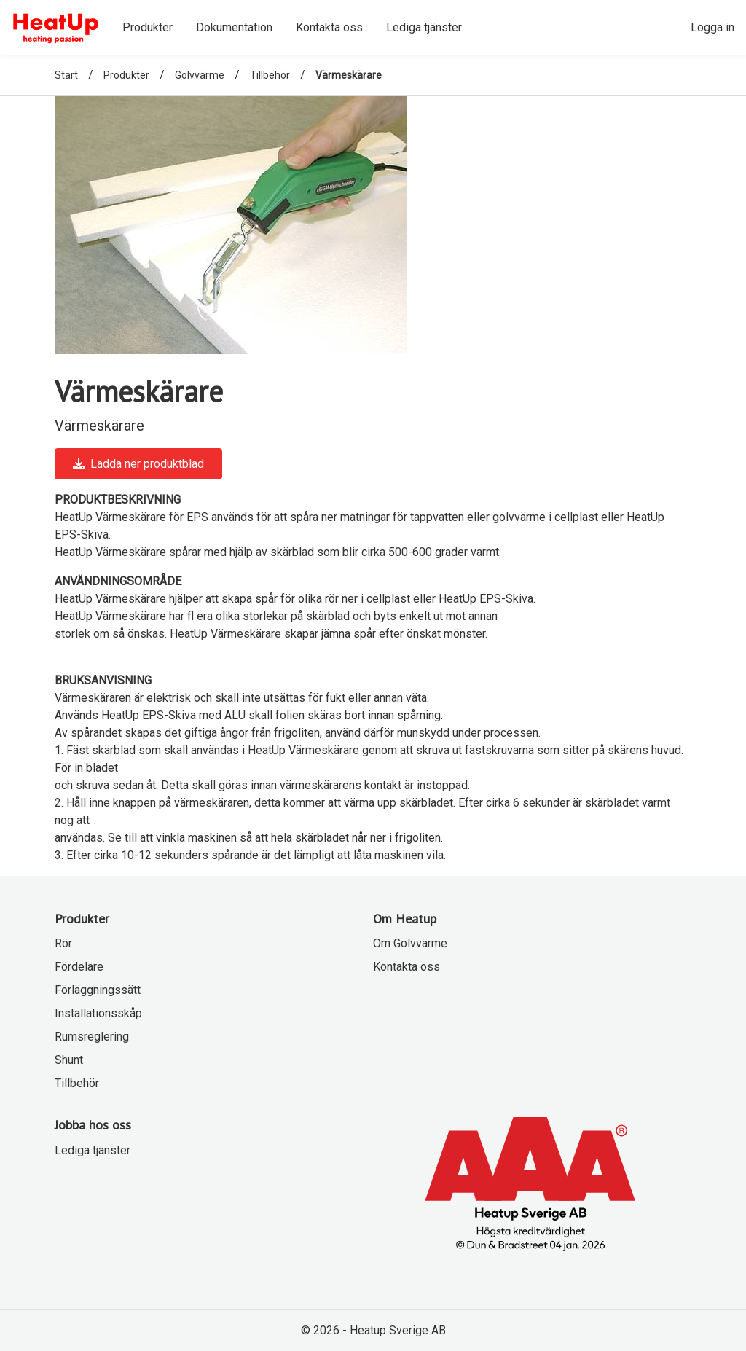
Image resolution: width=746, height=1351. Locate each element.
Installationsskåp (98, 1013)
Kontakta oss (406, 967)
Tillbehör (270, 75)
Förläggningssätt (98, 990)
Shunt (69, 1060)
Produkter (126, 75)
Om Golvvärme (410, 943)
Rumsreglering (92, 1036)
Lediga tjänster (92, 1150)
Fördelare (79, 967)
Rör (63, 943)
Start (66, 75)
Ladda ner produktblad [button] (138, 464)
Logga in (712, 27)
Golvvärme (199, 75)
